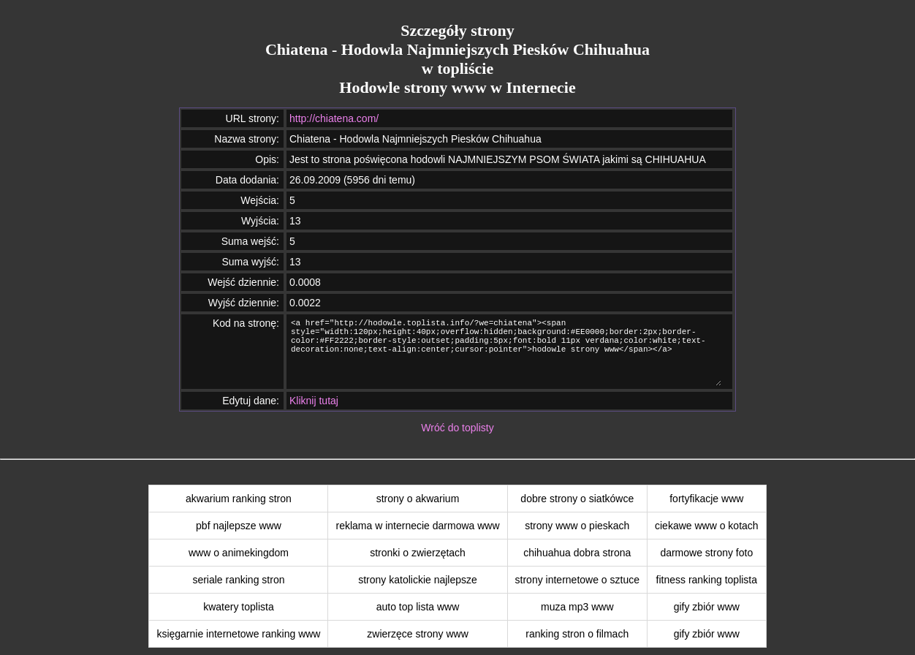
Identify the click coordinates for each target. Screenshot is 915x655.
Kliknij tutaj (313, 400)
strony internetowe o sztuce (577, 580)
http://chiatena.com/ (334, 118)
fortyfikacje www (706, 498)
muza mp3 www (577, 607)
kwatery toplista (238, 607)
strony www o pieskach (577, 525)
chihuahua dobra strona (577, 553)
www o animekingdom (239, 553)
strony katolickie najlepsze (417, 580)
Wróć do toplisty (457, 427)
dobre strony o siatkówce (577, 498)
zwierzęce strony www (417, 634)
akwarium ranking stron (239, 498)
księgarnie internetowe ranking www (238, 634)
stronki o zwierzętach (418, 553)
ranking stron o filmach (577, 634)
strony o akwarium (418, 498)
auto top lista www (418, 607)
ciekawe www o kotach (707, 525)
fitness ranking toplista (707, 580)
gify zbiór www (707, 607)
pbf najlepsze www (238, 525)
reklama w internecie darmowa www (417, 525)
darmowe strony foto (706, 553)
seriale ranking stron (238, 580)
